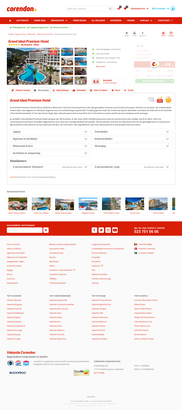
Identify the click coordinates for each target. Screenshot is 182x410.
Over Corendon (13, 244)
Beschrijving (43, 90)
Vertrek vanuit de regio (101, 278)
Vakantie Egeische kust (101, 304)
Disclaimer (96, 261)
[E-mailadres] (25, 230)
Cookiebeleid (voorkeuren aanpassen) (108, 248)
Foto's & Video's (101, 90)
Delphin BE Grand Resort (144, 317)
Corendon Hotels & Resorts (60, 270)
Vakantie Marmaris (100, 317)
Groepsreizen (12, 283)
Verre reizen (79, 20)
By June (52, 257)
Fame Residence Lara (143, 321)
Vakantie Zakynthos (57, 338)
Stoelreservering (56, 253)
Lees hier (14, 177)
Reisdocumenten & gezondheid (62, 244)
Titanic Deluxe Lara (142, 326)
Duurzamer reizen (56, 248)
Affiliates (53, 278)
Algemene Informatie (16, 253)
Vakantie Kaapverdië (58, 300)
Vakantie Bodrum (99, 321)
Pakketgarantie (19, 27)
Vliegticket (164, 20)
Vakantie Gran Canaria (58, 308)
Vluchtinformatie (14, 265)
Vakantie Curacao (14, 308)
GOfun (52, 265)
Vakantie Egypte (14, 317)
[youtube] (115, 230)
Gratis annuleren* (60, 27)
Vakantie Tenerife (56, 334)
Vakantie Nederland (15, 313)
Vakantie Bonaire (14, 300)
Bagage (10, 270)
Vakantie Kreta (55, 326)
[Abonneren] (46, 230)
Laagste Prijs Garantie (101, 244)
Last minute (22, 20)
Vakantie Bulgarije (14, 304)
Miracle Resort (140, 334)
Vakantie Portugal (14, 330)
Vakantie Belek (98, 334)
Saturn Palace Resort (143, 308)
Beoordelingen (62, 90)
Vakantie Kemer (98, 330)
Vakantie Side (97, 313)
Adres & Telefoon (14, 248)
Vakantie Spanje (13, 334)
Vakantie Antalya (99, 308)
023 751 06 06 (146, 231)
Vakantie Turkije (13, 338)
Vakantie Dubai (55, 317)
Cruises (131, 20)
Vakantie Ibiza (55, 313)
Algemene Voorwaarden (17, 257)
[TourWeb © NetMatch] (91, 396)
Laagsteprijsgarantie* (39, 27)
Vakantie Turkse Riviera (101, 300)
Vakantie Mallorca (56, 330)
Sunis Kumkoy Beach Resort (146, 300)
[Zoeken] (110, 8)
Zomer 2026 (39, 20)
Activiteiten (81, 90)
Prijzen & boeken (23, 90)
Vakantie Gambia (14, 321)
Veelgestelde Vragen (15, 261)
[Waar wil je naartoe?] (89, 8)
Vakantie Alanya (98, 326)
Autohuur (11, 278)
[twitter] (101, 230)
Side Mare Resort (141, 330)
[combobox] (89, 8)
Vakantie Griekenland (16, 326)
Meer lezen (100, 66)
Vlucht (131, 90)
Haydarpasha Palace (142, 313)
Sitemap (95, 283)
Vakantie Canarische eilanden (61, 304)
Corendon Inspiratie (57, 274)
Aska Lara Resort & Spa (144, 338)
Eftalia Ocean (139, 304)
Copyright (96, 257)
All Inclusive (98, 20)
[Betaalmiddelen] (17, 372)
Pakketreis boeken (99, 274)
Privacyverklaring (99, 253)
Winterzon (116, 20)
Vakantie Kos (54, 321)
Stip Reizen (54, 261)
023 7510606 (99, 373)
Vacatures (96, 265)
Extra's (10, 274)
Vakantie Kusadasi (99, 338)
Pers (93, 270)
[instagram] (108, 230)
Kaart (117, 90)
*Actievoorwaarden (57, 283)
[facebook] (94, 230)
